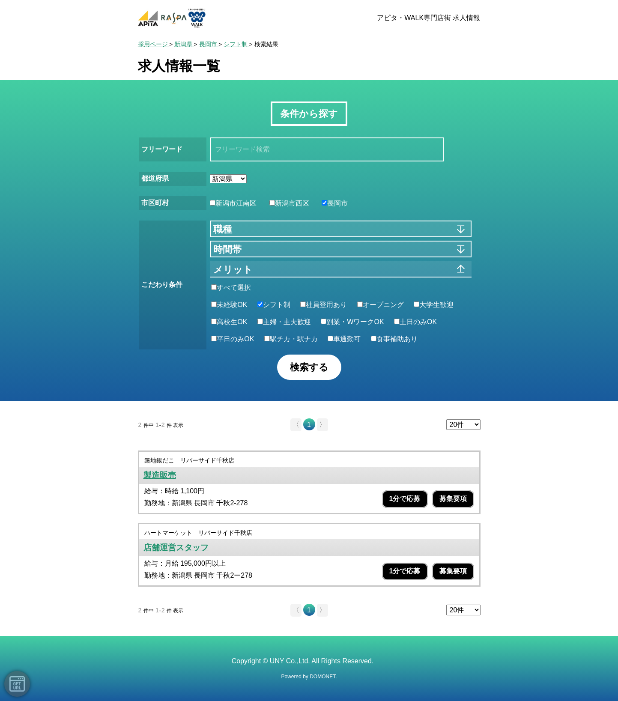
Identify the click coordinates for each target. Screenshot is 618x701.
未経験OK (229, 304)
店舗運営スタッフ (176, 547)
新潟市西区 (289, 203)
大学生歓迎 (434, 304)
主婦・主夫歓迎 (284, 321)
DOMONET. (323, 677)
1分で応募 (405, 498)
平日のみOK (232, 339)
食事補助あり (394, 339)
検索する (309, 367)
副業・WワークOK (352, 321)
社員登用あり (323, 304)
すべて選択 (231, 287)
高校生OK (229, 321)
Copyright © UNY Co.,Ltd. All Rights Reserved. (303, 661)
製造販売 (159, 475)
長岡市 (335, 203)
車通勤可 (344, 339)
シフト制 (273, 304)
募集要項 (453, 498)
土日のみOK (415, 321)
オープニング (380, 304)
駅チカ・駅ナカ (291, 339)
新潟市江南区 (233, 203)
